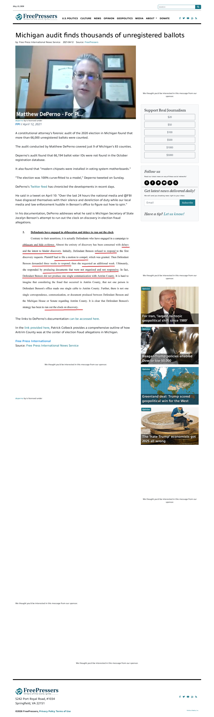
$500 (169, 139)
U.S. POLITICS (70, 18)
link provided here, (37, 327)
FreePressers (36, 18)
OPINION (109, 18)
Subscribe (187, 202)
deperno (19, 120)
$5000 (169, 155)
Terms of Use (63, 711)
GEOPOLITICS (125, 18)
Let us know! (174, 214)
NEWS (97, 18)
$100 (169, 132)
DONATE (165, 18)
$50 (170, 124)
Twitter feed (38, 186)
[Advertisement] (75, 357)
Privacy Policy (47, 711)
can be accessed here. (85, 318)
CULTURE (85, 18)
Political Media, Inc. (193, 710)
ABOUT (150, 18)
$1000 (169, 147)
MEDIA (139, 18)
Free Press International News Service (52, 345)
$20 (170, 117)
